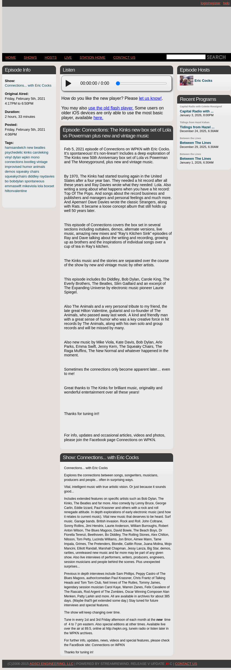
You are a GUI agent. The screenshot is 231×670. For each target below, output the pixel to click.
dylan (17, 157)
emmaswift (13, 186)
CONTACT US (124, 57)
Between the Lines (190, 138)
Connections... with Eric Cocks (28, 85)
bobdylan (17, 181)
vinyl (8, 157)
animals (39, 167)
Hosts (51, 57)
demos (10, 171)
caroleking (40, 152)
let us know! (150, 98)
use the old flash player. (111, 108)
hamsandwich (15, 148)
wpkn (26, 157)
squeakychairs (16, 176)
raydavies (47, 176)
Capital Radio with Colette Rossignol (201, 106)
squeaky (22, 171)
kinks (28, 152)
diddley (33, 176)
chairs (34, 171)
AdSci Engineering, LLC (52, 664)
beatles (39, 148)
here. (98, 117)
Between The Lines (195, 143)
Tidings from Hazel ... (197, 127)
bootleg (30, 162)
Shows (30, 57)
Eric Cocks (203, 81)
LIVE (68, 57)
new (30, 148)
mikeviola (29, 186)
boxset (49, 186)
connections (14, 162)
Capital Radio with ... (197, 111)
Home (11, 57)
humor (27, 167)
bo (7, 181)
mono (35, 157)
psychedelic (14, 152)
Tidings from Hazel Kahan (194, 122)
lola (40, 186)
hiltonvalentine (16, 191)
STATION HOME (93, 57)
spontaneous (34, 181)
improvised (13, 167)
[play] (70, 83)
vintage (41, 162)
